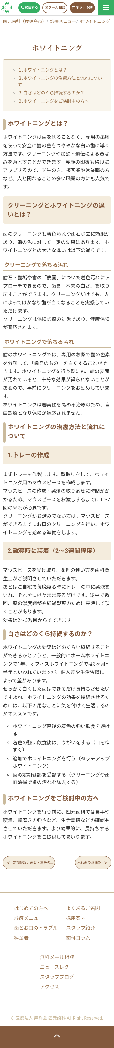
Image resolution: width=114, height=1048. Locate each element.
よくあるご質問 (83, 908)
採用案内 (75, 918)
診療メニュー (63, 21)
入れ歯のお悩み (93, 862)
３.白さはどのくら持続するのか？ (51, 93)
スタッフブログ (57, 977)
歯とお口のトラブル (36, 928)
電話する (29, 7)
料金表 (21, 938)
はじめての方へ (31, 908)
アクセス (49, 987)
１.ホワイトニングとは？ (42, 70)
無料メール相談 (57, 957)
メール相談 (54, 7)
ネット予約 (82, 7)
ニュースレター (57, 967)
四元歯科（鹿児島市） (25, 21)
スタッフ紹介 (80, 928)
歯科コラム (78, 938)
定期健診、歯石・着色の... (29, 862)
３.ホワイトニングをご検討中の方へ (53, 101)
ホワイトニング (95, 21)
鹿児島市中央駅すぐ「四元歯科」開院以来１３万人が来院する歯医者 (7, 7)
